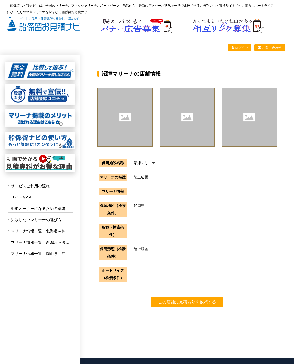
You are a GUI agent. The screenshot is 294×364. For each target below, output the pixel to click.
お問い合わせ (269, 47)
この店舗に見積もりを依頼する (187, 302)
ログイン (240, 47)
